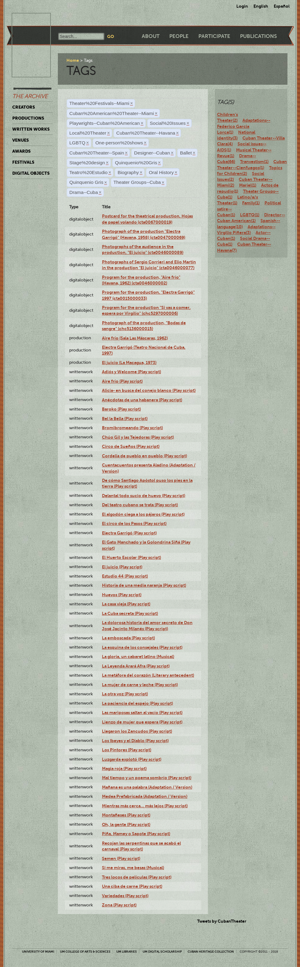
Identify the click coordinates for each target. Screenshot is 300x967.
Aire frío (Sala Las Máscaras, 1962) (135, 338)
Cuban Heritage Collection (211, 951)
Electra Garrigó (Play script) (129, 532)
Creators (23, 107)
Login (242, 6)
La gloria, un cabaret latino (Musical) (138, 656)
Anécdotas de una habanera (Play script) (142, 399)
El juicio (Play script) (122, 566)
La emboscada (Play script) (128, 637)
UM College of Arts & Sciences (85, 951)
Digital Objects (31, 173)
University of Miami (38, 951)
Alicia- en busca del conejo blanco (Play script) (149, 390)
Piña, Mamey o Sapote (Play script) (136, 833)
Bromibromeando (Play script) (132, 427)
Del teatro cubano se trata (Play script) (140, 504)
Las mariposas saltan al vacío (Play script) (142, 712)
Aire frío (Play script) (122, 381)
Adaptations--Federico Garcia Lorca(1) (243, 126)
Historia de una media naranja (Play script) (144, 585)
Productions (28, 118)
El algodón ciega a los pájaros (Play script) (143, 514)
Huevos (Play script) (121, 594)
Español (282, 6)
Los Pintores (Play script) (126, 749)
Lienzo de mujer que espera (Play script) (142, 722)
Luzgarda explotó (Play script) (131, 759)
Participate (214, 36)
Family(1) (251, 202)
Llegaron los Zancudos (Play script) (137, 731)
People (179, 36)
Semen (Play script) (121, 858)
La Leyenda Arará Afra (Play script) (136, 666)
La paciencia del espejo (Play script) (137, 703)
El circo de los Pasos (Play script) (134, 523)
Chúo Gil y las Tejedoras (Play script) (138, 437)
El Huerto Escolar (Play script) (131, 557)
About (150, 36)
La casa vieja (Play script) (126, 603)
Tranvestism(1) (254, 161)
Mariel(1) (247, 185)
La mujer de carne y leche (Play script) (140, 684)
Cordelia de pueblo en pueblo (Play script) (144, 455)
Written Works (31, 129)
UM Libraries (126, 951)
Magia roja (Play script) (124, 768)
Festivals (23, 162)
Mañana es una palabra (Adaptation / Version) (147, 787)
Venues (20, 140)
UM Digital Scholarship (162, 951)
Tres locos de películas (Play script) (136, 877)
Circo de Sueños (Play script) (130, 446)
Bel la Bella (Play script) (125, 418)
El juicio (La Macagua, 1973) (129, 362)
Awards (21, 151)
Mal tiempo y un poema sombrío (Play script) (146, 777)
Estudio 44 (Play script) (125, 576)
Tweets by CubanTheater (221, 921)
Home (72, 60)
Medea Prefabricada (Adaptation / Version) (144, 796)
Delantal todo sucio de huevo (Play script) (143, 495)
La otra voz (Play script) (125, 693)
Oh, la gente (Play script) (126, 824)
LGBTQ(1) (249, 214)
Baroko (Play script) (121, 409)
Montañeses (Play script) (126, 815)
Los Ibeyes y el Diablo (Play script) (135, 740)
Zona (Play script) (119, 904)
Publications (258, 36)
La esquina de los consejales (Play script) (142, 647)
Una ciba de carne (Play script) (132, 886)
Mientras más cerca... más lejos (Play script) (145, 805)
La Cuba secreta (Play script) (130, 613)
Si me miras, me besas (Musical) (133, 867)
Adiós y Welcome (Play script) (131, 371)
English (260, 6)
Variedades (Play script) (125, 895)
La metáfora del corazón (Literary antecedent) (148, 675)
